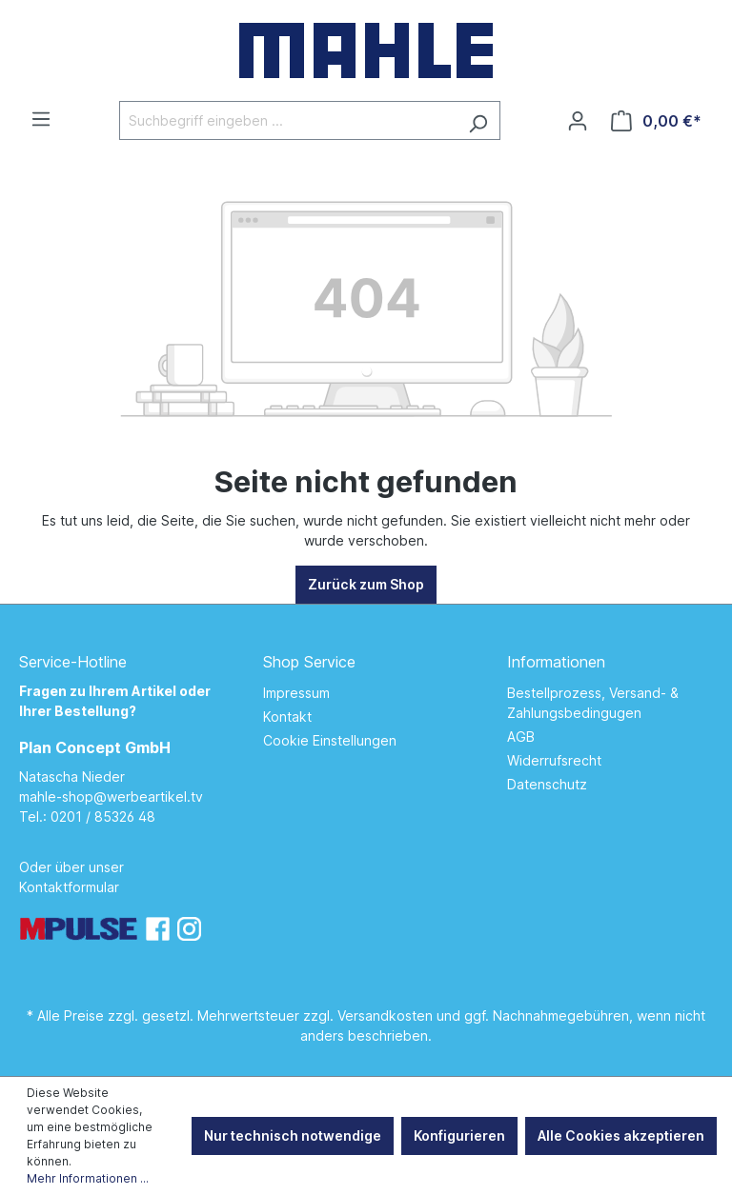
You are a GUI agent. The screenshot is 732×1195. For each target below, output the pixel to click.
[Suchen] (478, 120)
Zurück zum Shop (366, 584)
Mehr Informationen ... (88, 1178)
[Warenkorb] (656, 121)
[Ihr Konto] (578, 121)
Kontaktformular (69, 887)
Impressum (296, 693)
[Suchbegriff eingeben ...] (288, 120)
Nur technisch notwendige (292, 1135)
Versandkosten (385, 1015)
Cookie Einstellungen (329, 740)
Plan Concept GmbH (95, 747)
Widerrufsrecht (554, 760)
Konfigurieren (459, 1135)
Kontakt (287, 716)
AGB (521, 736)
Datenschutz (547, 784)
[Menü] (41, 119)
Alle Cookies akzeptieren (621, 1135)
